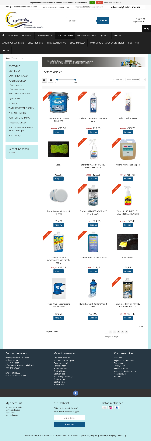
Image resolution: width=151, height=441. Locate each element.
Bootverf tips (59, 374)
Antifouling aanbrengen (64, 376)
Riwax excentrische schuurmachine (58, 305)
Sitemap (117, 376)
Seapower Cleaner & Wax (93, 119)
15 (144, 79)
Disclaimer (118, 363)
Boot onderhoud (61, 368)
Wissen (11, 152)
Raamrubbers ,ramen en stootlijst (107, 42)
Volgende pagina (112, 336)
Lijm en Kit (104, 35)
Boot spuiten (59, 382)
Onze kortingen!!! (61, 363)
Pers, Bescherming (56, 42)
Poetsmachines (17, 89)
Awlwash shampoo (128, 164)
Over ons (118, 357)
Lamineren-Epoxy (45, 35)
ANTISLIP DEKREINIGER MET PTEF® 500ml (58, 260)
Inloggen (140, 19)
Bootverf (13, 35)
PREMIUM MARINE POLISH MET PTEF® (128, 305)
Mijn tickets (10, 412)
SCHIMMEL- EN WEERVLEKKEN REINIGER (128, 212)
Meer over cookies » (112, 2)
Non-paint (27, 35)
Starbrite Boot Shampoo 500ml (93, 257)
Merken (117, 35)
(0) (146, 28)
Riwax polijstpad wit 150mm (58, 212)
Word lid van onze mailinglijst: (66, 410)
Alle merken (117, 79)
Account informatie (14, 407)
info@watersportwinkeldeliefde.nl (20, 365)
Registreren (139, 21)
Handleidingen (60, 366)
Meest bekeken (132, 79)
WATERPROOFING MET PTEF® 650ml (93, 166)
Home (8, 58)
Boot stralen (59, 384)
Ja (92, 2)
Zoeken (103, 20)
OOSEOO (120, 435)
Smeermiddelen (77, 42)
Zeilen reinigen (35, 42)
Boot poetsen (59, 379)
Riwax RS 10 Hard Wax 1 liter (93, 305)
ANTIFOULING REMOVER (58, 119)
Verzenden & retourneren (125, 371)
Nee (99, 2)
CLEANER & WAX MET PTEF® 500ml (93, 212)
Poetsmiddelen (65, 35)
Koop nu (58, 132)
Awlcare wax (128, 118)
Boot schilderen (60, 371)
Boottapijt (133, 42)
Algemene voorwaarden (124, 360)
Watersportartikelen (13, 42)
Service (5, 50)
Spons (59, 164)
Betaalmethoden (121, 368)
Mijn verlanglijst (12, 415)
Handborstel (127, 257)
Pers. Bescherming (86, 35)
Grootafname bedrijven (64, 360)
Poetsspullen (16, 85)
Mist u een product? (62, 357)
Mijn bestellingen (13, 410)
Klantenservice (120, 374)
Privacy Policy (119, 366)
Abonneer (69, 424)
